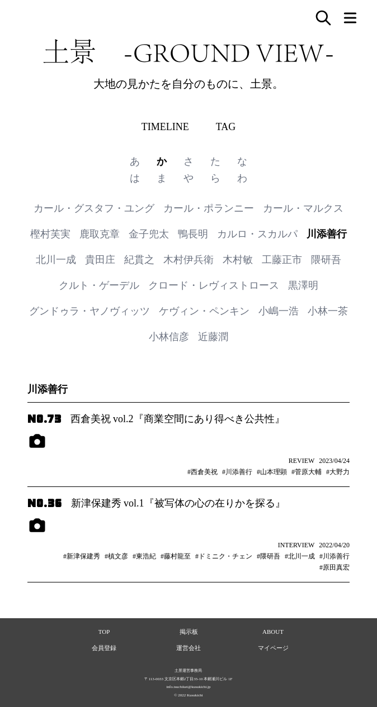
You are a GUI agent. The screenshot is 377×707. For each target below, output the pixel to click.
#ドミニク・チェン (223, 556)
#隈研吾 (268, 556)
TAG (226, 126)
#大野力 (338, 472)
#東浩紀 (144, 556)
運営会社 (188, 647)
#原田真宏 (334, 567)
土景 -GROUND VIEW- (188, 51)
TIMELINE (165, 126)
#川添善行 (237, 472)
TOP (104, 631)
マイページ (273, 647)
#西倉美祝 (202, 472)
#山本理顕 (272, 472)
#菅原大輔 (306, 472)
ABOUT (273, 631)
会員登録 (104, 647)
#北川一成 (300, 556)
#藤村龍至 (176, 556)
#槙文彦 (116, 556)
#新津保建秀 (81, 556)
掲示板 (189, 631)
